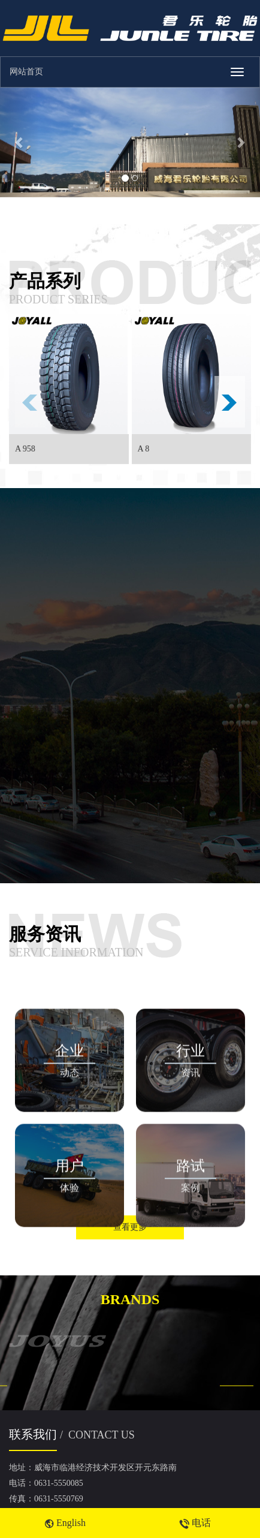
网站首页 (26, 71)
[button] (19, 143)
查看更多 (130, 1227)
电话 (195, 1523)
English (65, 1523)
